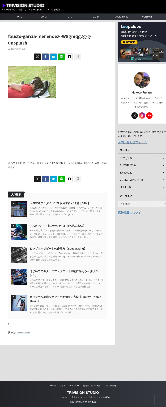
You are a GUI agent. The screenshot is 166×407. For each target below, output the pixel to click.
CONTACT (147, 17)
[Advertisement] (57, 127)
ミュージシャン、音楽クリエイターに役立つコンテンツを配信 (83, 398)
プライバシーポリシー (69, 386)
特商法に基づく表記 (91, 386)
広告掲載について (127, 211)
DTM (70, 17)
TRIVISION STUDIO (83, 393)
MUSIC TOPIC (121, 17)
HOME (19, 17)
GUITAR (44, 17)
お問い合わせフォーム (130, 142)
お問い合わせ (110, 386)
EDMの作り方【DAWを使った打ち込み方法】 (66, 234)
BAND (96, 17)
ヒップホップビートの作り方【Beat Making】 (66, 264)
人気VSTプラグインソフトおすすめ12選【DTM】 (68, 203)
